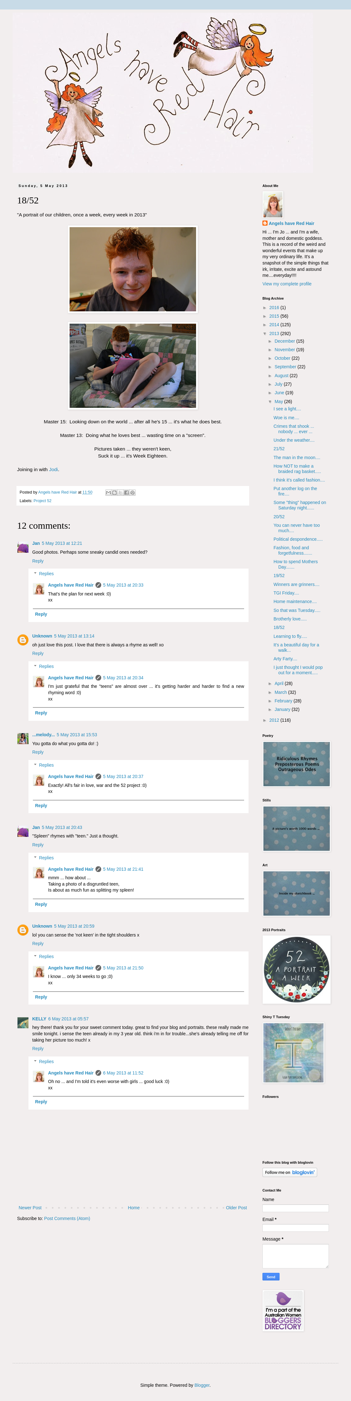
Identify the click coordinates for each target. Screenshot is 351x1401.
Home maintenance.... (295, 601)
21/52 (279, 448)
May (279, 401)
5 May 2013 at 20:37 (123, 776)
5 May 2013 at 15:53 (77, 734)
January (283, 709)
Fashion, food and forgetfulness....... (293, 550)
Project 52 (43, 501)
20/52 (279, 516)
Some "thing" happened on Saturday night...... (300, 505)
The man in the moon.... (297, 457)
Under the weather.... (294, 440)
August (281, 375)
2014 (274, 324)
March (281, 692)
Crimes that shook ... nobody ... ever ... (294, 429)
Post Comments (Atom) (67, 1218)
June (279, 392)
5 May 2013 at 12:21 (62, 543)
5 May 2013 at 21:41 (123, 869)
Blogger (201, 1385)
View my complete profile (286, 283)
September (285, 366)
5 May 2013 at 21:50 (123, 967)
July (279, 384)
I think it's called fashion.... (299, 480)
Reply (38, 561)
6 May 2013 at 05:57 (68, 1018)
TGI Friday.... (286, 592)
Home (133, 1207)
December (285, 341)
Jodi (53, 469)
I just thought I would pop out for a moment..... (298, 670)
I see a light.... (287, 408)
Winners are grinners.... (297, 584)
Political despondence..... (298, 539)
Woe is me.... (286, 417)
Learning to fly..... (290, 636)
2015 (274, 316)
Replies (46, 573)
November (285, 349)
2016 (274, 307)
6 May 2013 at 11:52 (123, 1072)
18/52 (279, 627)
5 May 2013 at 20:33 (123, 585)
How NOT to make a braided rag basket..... (297, 469)
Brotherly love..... (290, 618)
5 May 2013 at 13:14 (74, 635)
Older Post (236, 1207)
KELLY (39, 1018)
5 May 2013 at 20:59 (74, 926)
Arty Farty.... (285, 658)
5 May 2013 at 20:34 (123, 677)
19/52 (279, 575)
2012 (274, 720)
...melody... (43, 734)
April (279, 683)
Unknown (42, 635)
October (283, 358)
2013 (274, 333)
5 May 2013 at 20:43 (62, 827)
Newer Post (30, 1207)
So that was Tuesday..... (297, 610)
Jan (36, 543)
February (283, 700)
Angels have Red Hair (71, 585)
